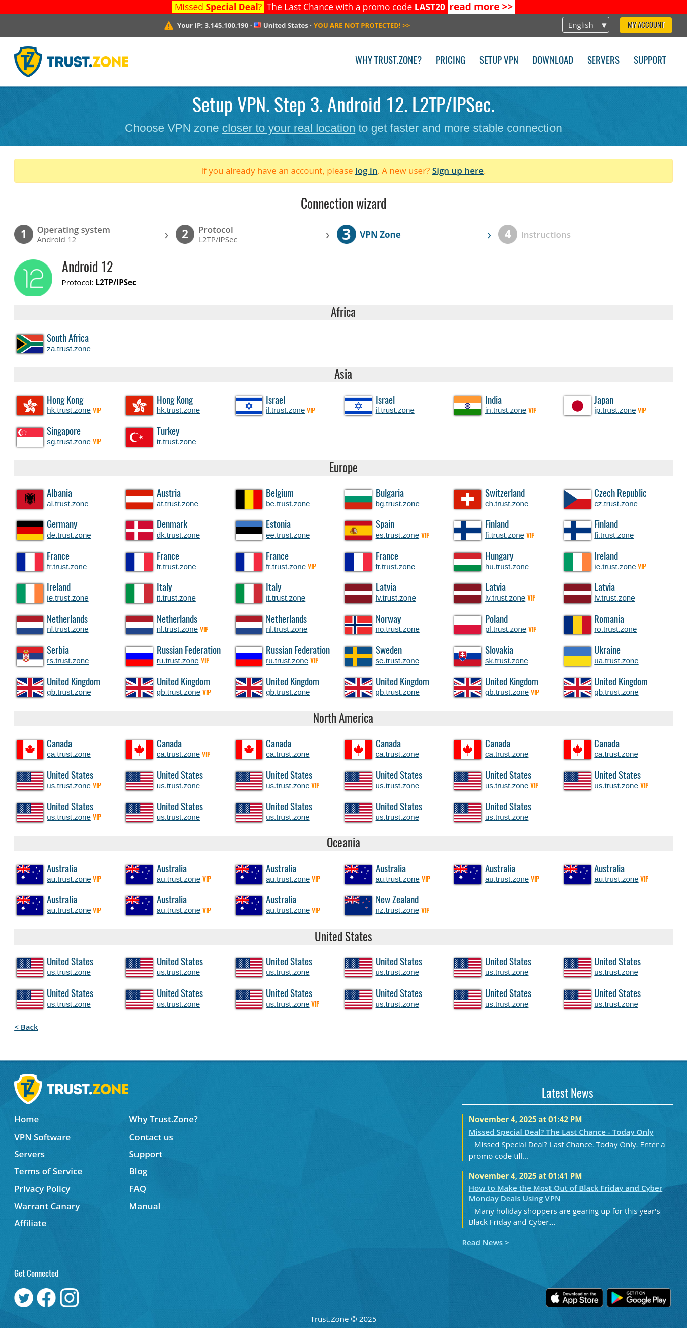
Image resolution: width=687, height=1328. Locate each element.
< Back (26, 1027)
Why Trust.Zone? (388, 61)
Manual (145, 1206)
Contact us (151, 1137)
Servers (603, 61)
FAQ (138, 1188)
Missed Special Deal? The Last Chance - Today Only (561, 1131)
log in (366, 170)
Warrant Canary (47, 1206)
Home (26, 1119)
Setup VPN (498, 61)
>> (481, 6)
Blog (138, 1171)
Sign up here (458, 170)
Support (650, 61)
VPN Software (42, 1137)
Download (552, 61)
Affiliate (30, 1223)
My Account (646, 25)
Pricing (450, 61)
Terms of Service (48, 1171)
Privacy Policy (42, 1188)
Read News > (485, 1242)
